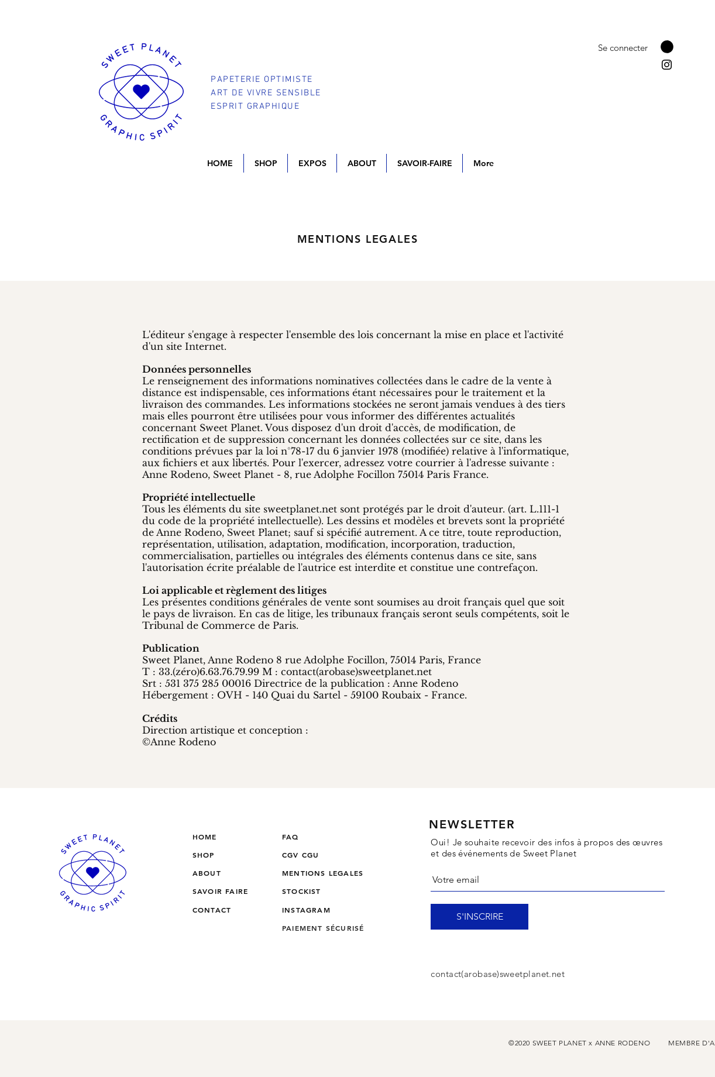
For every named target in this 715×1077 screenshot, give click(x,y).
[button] (667, 46)
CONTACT (211, 909)
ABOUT (206, 873)
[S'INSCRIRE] (479, 917)
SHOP (203, 854)
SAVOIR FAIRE (220, 891)
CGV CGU (300, 854)
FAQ (290, 836)
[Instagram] (666, 64)
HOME (204, 836)
